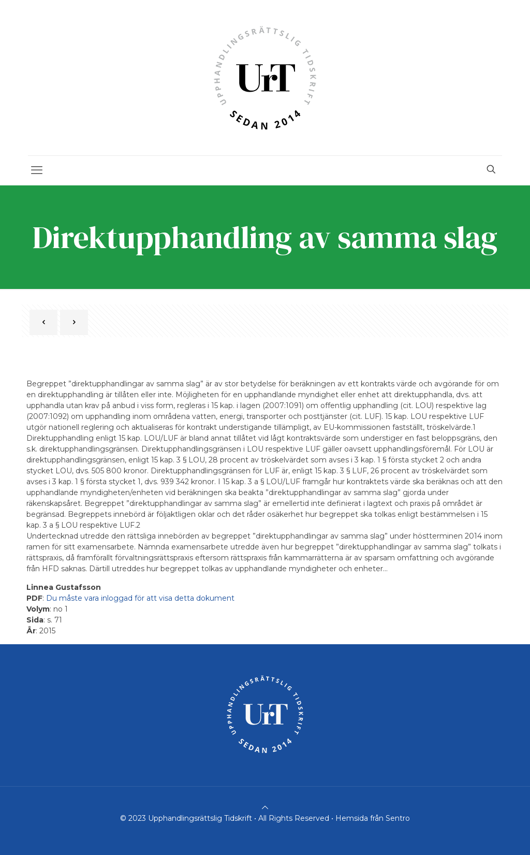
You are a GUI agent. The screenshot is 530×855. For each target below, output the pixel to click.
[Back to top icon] (265, 807)
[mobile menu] (37, 170)
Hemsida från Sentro (372, 818)
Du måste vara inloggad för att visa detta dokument (140, 598)
